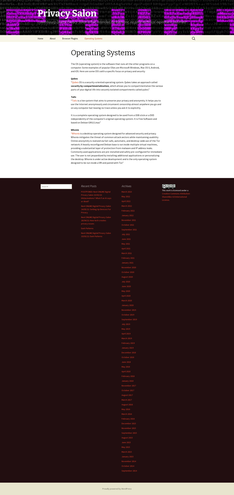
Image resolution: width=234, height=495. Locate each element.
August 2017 (127, 395)
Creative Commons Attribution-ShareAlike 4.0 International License (176, 196)
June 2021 (126, 239)
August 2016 (127, 404)
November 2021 (129, 220)
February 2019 (128, 343)
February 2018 (128, 376)
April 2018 (126, 371)
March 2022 (127, 206)
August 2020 (127, 276)
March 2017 (127, 399)
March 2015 (127, 451)
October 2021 (128, 224)
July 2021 (126, 234)
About (53, 38)
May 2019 (126, 329)
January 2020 (127, 305)
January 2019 (127, 347)
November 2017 (129, 385)
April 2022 (126, 201)
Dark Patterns (87, 228)
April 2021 (126, 248)
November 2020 (129, 267)
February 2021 (128, 258)
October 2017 (128, 390)
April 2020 (126, 295)
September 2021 (129, 229)
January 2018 (127, 381)
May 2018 (126, 366)
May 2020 (126, 291)
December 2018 (129, 352)
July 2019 (126, 324)
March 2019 (127, 338)
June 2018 (126, 362)
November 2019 (129, 310)
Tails (74, 100)
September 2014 (129, 470)
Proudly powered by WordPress (117, 488)
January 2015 (127, 456)
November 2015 (129, 428)
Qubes (75, 82)
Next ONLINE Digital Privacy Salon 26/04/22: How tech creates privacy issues (96, 220)
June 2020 (126, 286)
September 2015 (129, 433)
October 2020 (128, 272)
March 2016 (127, 414)
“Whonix (75, 133)
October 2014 (128, 466)
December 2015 (129, 423)
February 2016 (128, 418)
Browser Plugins (70, 38)
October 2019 (128, 314)
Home (40, 38)
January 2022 (127, 215)
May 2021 (126, 243)
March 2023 (127, 191)
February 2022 (128, 210)
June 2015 (126, 442)
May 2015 (126, 447)
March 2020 (127, 300)
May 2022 (126, 196)
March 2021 (127, 253)
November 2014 (129, 461)
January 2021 (127, 262)
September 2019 (129, 319)
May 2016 (126, 409)
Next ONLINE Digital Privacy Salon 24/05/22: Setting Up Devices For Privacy (96, 209)
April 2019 (126, 333)
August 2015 (127, 437)
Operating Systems (93, 38)
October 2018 (128, 357)
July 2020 (126, 281)
